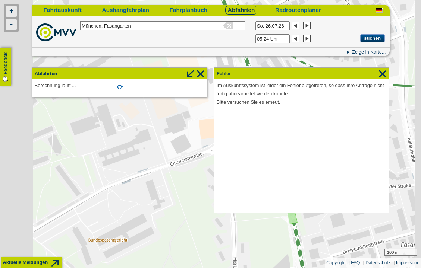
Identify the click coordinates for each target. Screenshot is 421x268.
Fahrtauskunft (62, 10)
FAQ (355, 262)
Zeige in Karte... (369, 52)
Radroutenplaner (298, 10)
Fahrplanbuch (189, 10)
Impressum (407, 262)
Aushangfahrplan (125, 10)
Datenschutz (377, 262)
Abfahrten (241, 10)
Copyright (335, 262)
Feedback (5, 63)
